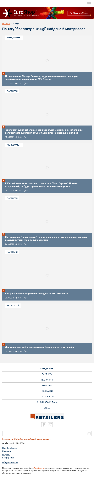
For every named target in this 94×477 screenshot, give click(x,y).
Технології (13, 305)
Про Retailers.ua (9, 448)
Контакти (6, 451)
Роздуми (47, 385)
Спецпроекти (47, 396)
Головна (6, 23)
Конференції (8, 458)
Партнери (12, 91)
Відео (47, 408)
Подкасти (47, 391)
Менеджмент (14, 37)
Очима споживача (47, 402)
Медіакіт (6, 454)
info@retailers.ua (10, 462)
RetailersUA (39, 468)
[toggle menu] (89, 4)
